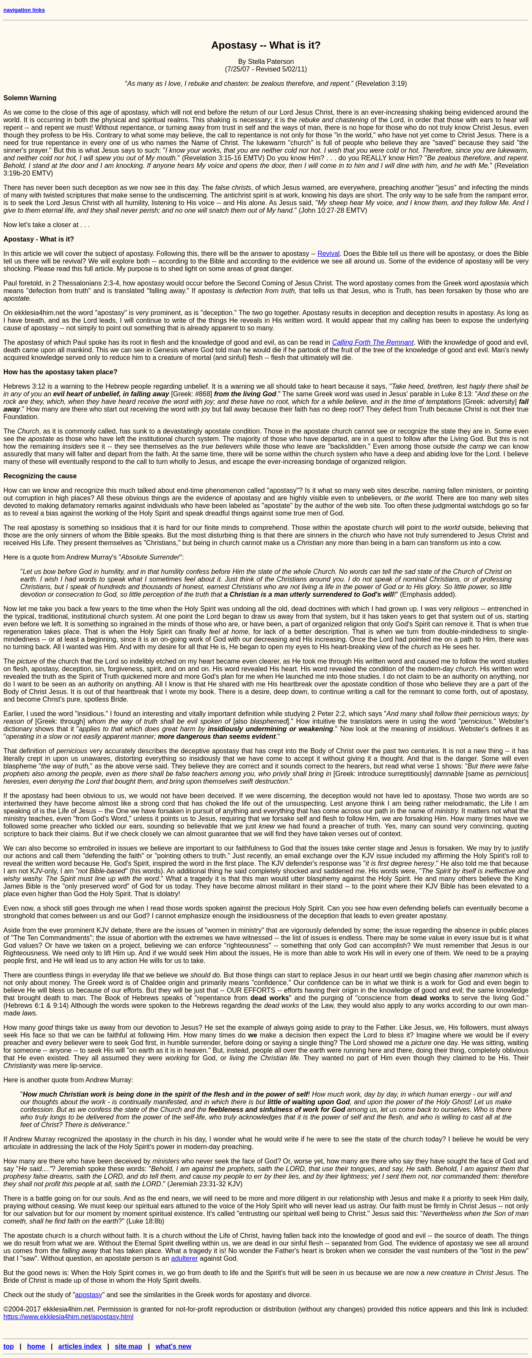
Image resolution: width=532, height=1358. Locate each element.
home (36, 1346)
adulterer (184, 1258)
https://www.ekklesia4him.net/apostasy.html (68, 1316)
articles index (80, 1346)
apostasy (88, 1294)
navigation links (24, 10)
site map (128, 1346)
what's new (173, 1346)
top (8, 1346)
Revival (328, 253)
